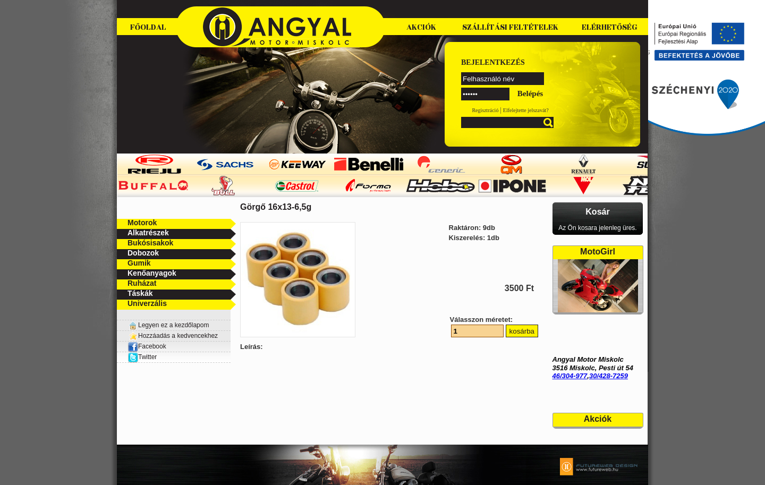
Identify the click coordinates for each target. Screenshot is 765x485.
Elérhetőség (610, 27)
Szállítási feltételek (510, 27)
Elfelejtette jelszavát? (526, 110)
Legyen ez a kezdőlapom (173, 325)
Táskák (140, 293)
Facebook (147, 346)
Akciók (421, 27)
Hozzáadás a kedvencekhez (178, 335)
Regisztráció (485, 110)
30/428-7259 (608, 376)
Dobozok (143, 253)
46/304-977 (570, 376)
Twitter (147, 357)
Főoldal (148, 27)
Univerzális (147, 303)
